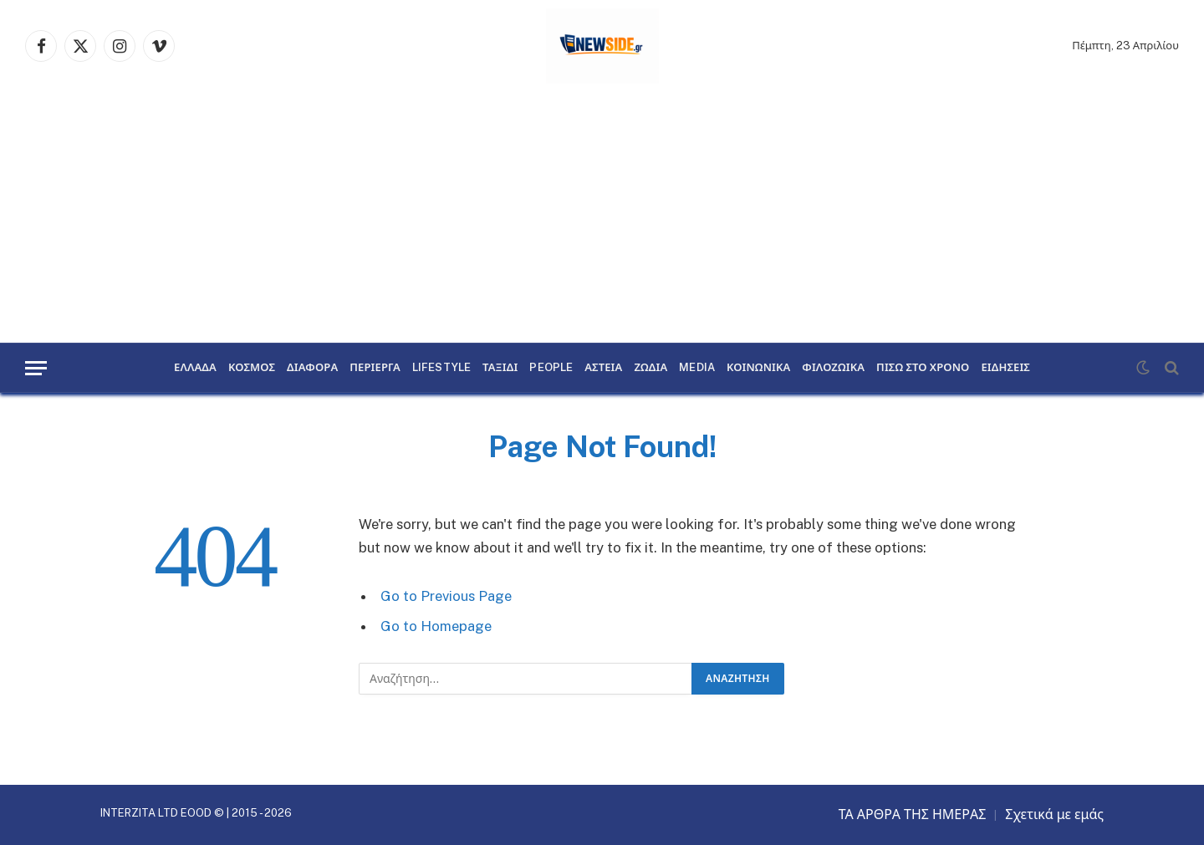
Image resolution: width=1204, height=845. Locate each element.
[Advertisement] (602, 217)
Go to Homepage (436, 626)
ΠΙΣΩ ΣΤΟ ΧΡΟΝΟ (922, 367)
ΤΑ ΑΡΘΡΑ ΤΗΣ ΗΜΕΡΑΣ (913, 814)
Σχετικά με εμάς (1054, 814)
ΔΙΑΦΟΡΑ (312, 367)
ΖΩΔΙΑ (650, 367)
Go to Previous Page (446, 596)
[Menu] (36, 368)
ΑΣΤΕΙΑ (603, 367)
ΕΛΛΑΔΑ (195, 367)
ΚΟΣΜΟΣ (251, 367)
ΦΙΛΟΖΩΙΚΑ (833, 367)
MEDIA (697, 367)
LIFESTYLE (441, 367)
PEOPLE (551, 367)
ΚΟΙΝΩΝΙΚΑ (758, 367)
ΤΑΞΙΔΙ (500, 367)
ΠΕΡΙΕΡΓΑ (374, 367)
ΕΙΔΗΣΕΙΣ (1005, 367)
